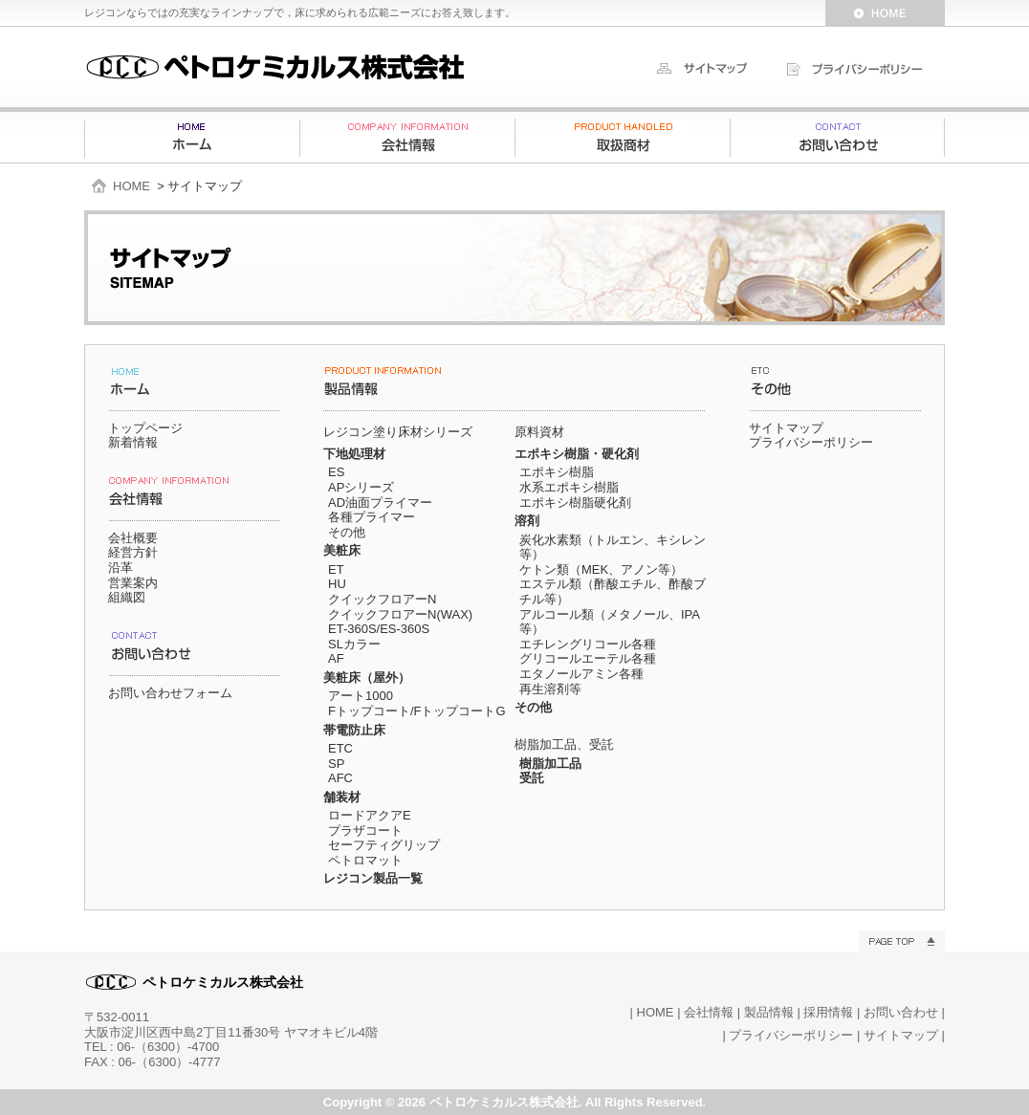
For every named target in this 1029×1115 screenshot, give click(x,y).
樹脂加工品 (550, 763)
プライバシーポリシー (811, 442)
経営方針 (133, 552)
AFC (340, 778)
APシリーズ (361, 487)
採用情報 (828, 1012)
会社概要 (133, 538)
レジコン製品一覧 (373, 878)
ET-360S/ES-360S (378, 629)
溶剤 (526, 521)
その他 (346, 532)
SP (336, 763)
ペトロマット (365, 860)
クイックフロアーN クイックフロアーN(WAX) (400, 607)
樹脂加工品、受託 (564, 744)
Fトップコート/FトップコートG (417, 711)
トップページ (145, 428)
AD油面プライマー (380, 502)
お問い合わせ (838, 137)
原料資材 (539, 432)
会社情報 (407, 137)
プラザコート (365, 830)
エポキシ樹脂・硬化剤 (576, 454)
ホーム (192, 137)
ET (336, 569)
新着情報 (133, 442)
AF (336, 658)
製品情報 (622, 137)
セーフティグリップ (384, 845)
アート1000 (360, 696)
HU (337, 584)
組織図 (126, 597)
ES (336, 472)
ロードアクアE (369, 815)
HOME (131, 186)
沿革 (120, 567)
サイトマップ (786, 428)
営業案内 (133, 583)
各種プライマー (371, 517)
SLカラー (354, 644)
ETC (340, 748)
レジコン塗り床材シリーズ (397, 432)
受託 (531, 778)
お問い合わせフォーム (170, 693)
